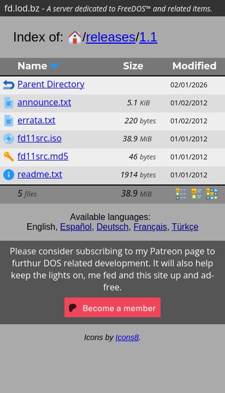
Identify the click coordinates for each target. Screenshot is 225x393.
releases (110, 36)
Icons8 (127, 337)
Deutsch (113, 226)
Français (150, 226)
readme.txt (39, 174)
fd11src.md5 (42, 156)
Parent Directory (50, 84)
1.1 (148, 36)
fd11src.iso (39, 138)
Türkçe (184, 226)
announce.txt (44, 102)
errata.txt (36, 120)
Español (76, 226)
